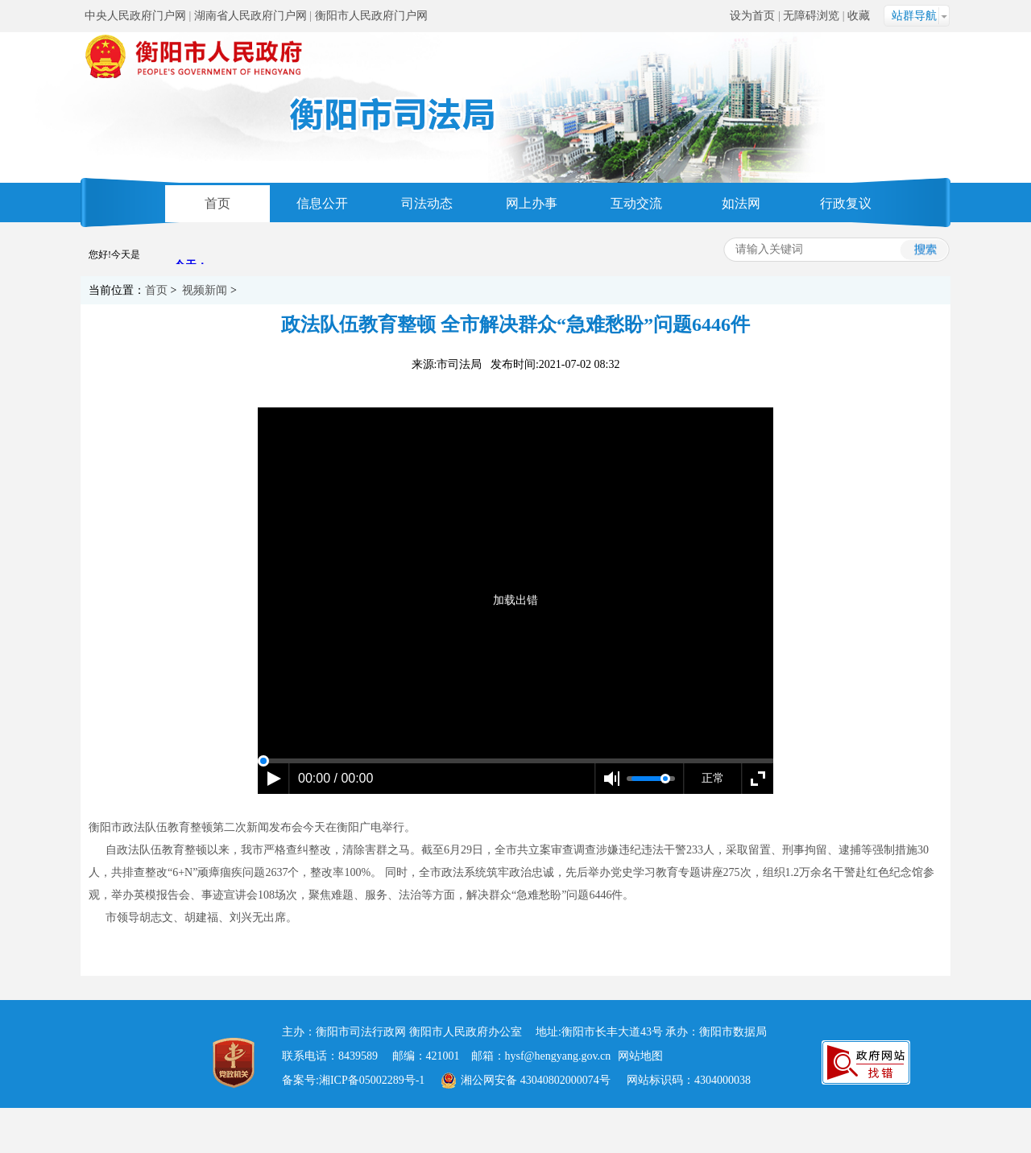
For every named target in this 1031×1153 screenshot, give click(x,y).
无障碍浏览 (811, 16)
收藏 (858, 16)
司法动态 (427, 203)
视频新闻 (204, 290)
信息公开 (322, 203)
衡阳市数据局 (733, 1032)
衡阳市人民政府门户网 (371, 16)
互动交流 (636, 203)
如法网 (741, 203)
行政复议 (846, 203)
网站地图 (640, 1056)
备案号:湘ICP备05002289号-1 (353, 1080)
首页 (217, 203)
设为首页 (752, 16)
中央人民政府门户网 (135, 16)
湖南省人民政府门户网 (250, 16)
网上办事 (531, 203)
